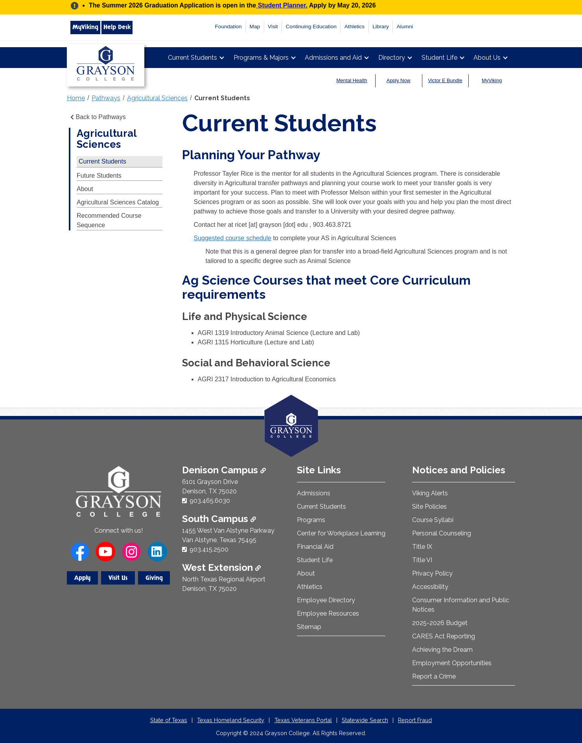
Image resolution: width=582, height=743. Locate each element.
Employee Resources (328, 613)
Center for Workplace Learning (341, 533)
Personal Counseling (441, 533)
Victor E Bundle (445, 81)
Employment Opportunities (452, 663)
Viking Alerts (430, 493)
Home (76, 98)
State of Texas (168, 720)
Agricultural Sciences (157, 98)
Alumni (405, 26)
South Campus (219, 518)
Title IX (422, 546)
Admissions (313, 493)
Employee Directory (326, 600)
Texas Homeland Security (230, 720)
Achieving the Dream (442, 649)
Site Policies (429, 506)
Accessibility (430, 586)
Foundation (228, 26)
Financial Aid (315, 546)
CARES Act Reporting (443, 636)
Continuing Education (311, 26)
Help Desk (117, 27)
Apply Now (399, 81)
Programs (311, 520)
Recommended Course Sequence (109, 220)
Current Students (192, 57)
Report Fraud (415, 720)
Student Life (439, 57)
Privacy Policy (432, 573)
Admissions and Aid (333, 57)
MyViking (85, 27)
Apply (82, 578)
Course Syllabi (432, 520)
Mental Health (351, 81)
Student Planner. (282, 5)
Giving (154, 578)
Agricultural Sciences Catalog (118, 202)
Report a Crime (434, 676)
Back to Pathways (97, 117)
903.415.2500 (209, 549)
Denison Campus (224, 470)
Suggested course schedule (232, 238)
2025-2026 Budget (440, 623)
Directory (391, 57)
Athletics (354, 26)
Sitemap (309, 627)
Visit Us (118, 578)
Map (255, 26)
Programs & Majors (261, 57)
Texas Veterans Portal (303, 720)
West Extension (221, 567)
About (85, 189)
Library (380, 26)
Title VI (422, 560)
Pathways (106, 98)
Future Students (99, 175)
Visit (273, 26)
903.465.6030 (210, 500)
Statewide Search (365, 720)
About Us (487, 57)
